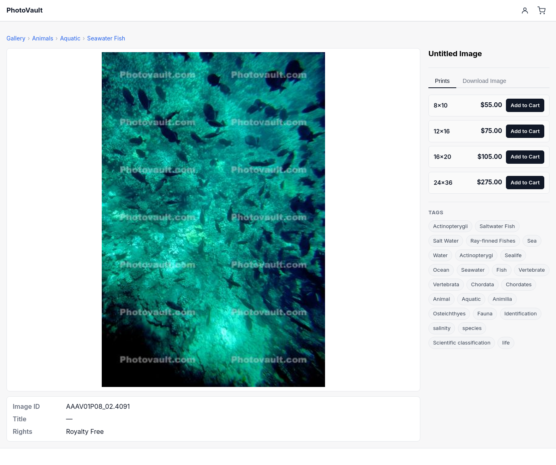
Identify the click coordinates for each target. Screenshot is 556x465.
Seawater (473, 269)
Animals (42, 38)
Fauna (485, 313)
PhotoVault (24, 10)
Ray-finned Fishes (492, 240)
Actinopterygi (476, 255)
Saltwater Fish (497, 226)
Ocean (441, 269)
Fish (502, 269)
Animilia (502, 299)
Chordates (519, 284)
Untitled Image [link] (455, 53)
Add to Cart (525, 105)
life (506, 342)
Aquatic (70, 38)
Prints (442, 81)
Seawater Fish (106, 38)
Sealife (513, 255)
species (472, 328)
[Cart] (542, 10)
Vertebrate (531, 269)
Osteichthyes (449, 313)
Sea (532, 240)
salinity (441, 328)
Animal (441, 299)
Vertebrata (446, 284)
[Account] (525, 10)
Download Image (484, 81)
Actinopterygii (450, 226)
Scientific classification (461, 342)
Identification (520, 313)
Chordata (482, 284)
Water (440, 255)
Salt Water (445, 240)
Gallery (15, 38)
